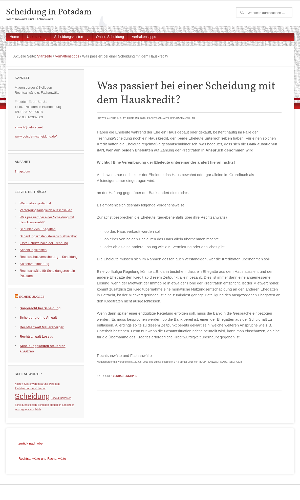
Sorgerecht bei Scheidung (40, 308)
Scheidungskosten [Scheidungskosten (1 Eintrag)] (26, 404)
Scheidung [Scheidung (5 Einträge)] (32, 396)
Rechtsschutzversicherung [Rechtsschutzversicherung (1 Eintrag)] (30, 388)
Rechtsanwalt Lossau (36, 336)
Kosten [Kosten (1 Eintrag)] (19, 383)
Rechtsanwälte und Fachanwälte (42, 458)
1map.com (22, 171)
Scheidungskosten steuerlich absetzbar (48, 236)
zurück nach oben (31, 443)
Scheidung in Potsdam (49, 12)
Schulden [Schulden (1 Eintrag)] (43, 404)
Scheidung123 (32, 297)
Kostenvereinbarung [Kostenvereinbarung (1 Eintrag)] (36, 383)
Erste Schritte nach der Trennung (44, 243)
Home (14, 37)
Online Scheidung (110, 37)
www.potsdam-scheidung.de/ (36, 136)
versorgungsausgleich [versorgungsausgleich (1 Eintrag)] (28, 409)
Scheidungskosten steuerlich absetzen (43, 348)
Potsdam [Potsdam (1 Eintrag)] (54, 383)
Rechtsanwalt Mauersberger (41, 327)
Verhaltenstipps (144, 37)
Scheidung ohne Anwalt (38, 317)
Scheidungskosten (69, 38)
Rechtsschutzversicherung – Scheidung (48, 257)
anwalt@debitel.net (29, 127)
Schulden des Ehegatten (38, 229)
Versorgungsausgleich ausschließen (46, 210)
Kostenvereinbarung (34, 264)
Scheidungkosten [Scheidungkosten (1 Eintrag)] (61, 397)
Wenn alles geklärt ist (35, 203)
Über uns (34, 38)
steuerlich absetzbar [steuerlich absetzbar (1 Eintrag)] (62, 404)
